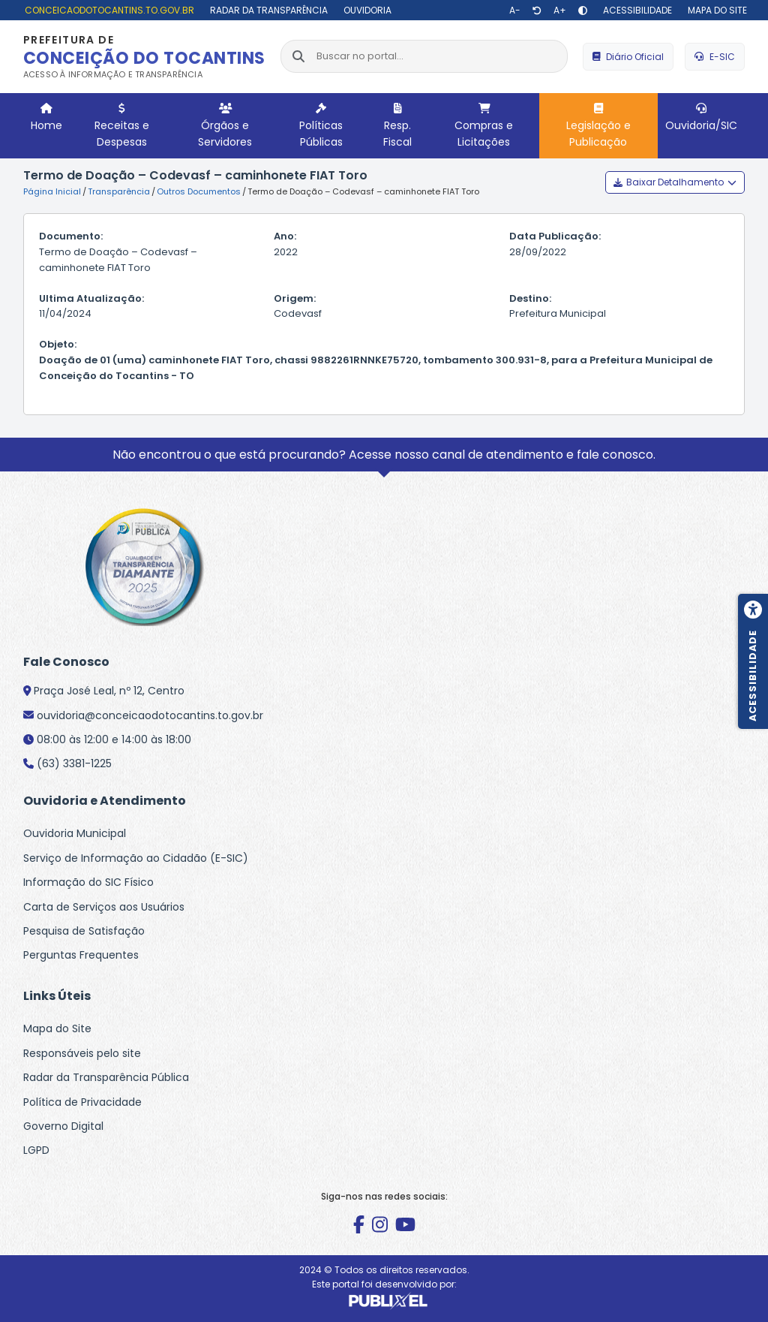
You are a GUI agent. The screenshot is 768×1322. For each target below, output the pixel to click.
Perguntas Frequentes (81, 954)
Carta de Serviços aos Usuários (103, 906)
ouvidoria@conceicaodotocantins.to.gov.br (150, 715)
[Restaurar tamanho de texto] (537, 10)
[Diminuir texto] (514, 10)
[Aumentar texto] (560, 10)
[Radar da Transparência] (267, 10)
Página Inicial (52, 191)
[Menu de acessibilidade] (753, 661)
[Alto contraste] (582, 10)
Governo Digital (63, 1126)
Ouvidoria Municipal (74, 833)
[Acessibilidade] (635, 10)
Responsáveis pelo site (82, 1053)
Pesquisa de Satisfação (84, 930)
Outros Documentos (199, 191)
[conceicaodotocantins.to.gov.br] (107, 10)
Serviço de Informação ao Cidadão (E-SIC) (135, 858)
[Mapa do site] (715, 10)
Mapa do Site (57, 1028)
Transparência (119, 191)
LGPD (36, 1150)
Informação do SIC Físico (88, 882)
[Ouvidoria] (366, 10)
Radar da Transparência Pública (106, 1077)
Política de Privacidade (82, 1102)
